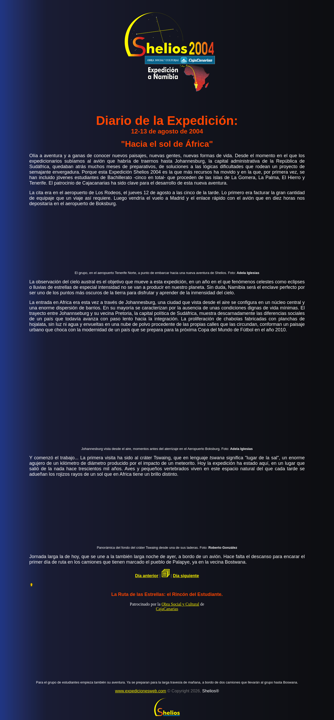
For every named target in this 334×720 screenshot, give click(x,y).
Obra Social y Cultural (180, 604)
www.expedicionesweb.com (140, 691)
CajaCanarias (167, 609)
